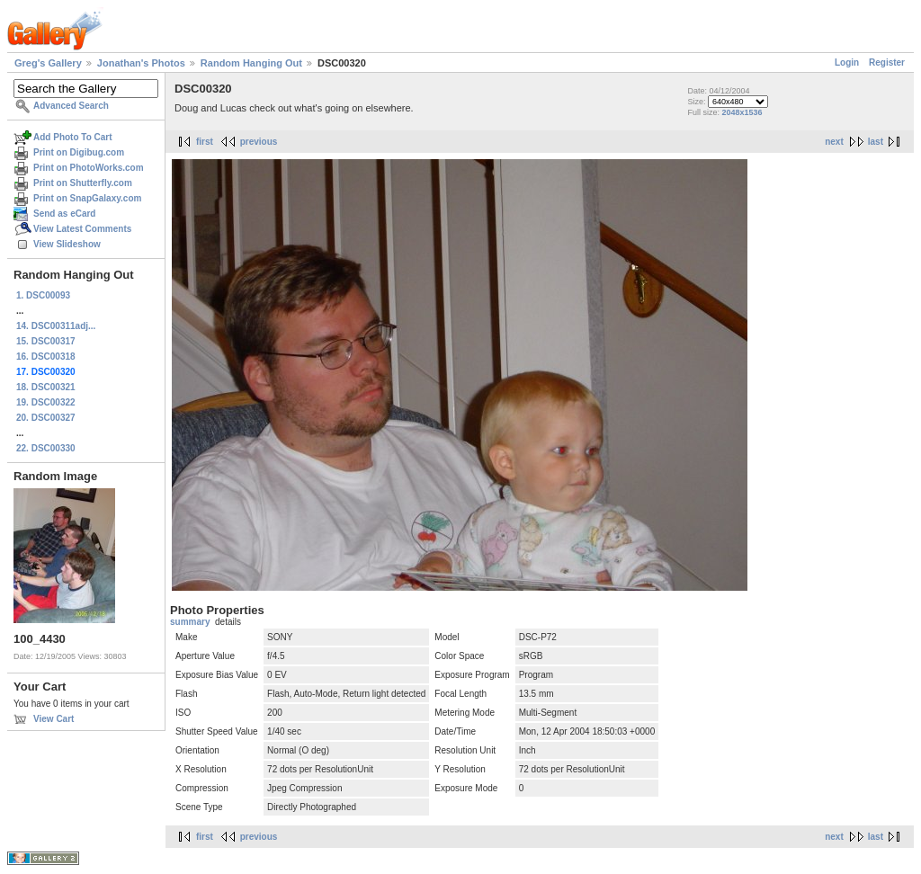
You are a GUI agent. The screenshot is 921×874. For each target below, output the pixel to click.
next (834, 142)
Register (887, 62)
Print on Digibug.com (78, 152)
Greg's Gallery (48, 63)
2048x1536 (741, 112)
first (204, 142)
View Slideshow (67, 244)
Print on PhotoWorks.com (88, 168)
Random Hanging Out (251, 63)
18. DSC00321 (46, 387)
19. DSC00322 (46, 402)
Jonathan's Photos (141, 63)
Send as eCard (64, 213)
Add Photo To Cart (72, 137)
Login (847, 62)
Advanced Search (71, 106)
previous (259, 142)
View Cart (53, 719)
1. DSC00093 (43, 295)
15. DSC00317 (46, 341)
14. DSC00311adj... (55, 326)
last (875, 142)
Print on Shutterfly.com (82, 183)
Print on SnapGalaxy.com (87, 198)
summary (190, 622)
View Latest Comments (82, 229)
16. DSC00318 (46, 356)
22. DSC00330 (46, 448)
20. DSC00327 (46, 418)
